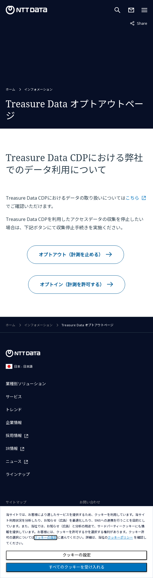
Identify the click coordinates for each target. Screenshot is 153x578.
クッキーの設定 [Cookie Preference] (77, 555)
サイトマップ (16, 502)
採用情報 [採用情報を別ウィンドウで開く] (14, 436)
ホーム (10, 89)
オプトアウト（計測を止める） (71, 254)
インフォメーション (38, 89)
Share (138, 23)
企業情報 (14, 422)
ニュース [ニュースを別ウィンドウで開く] (14, 461)
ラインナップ (18, 474)
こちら (132, 198)
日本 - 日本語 (19, 366)
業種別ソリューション (26, 383)
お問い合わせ (90, 502)
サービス (14, 396)
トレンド (14, 409)
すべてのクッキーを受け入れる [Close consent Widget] (76, 567)
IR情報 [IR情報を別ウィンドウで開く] (12, 449)
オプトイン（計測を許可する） (72, 284)
